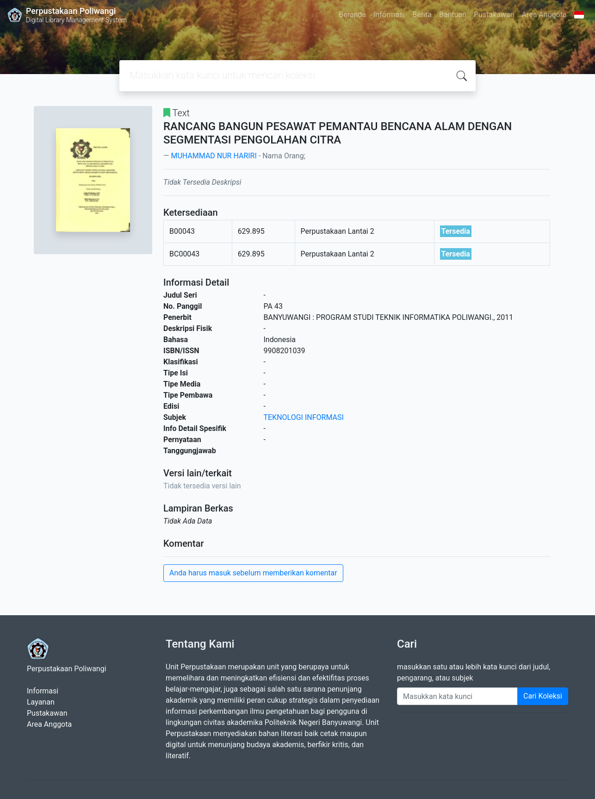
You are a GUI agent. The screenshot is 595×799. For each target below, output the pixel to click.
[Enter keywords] (457, 696)
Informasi (389, 14)
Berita (422, 14)
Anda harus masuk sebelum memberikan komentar (253, 572)
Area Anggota (544, 14)
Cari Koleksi (542, 696)
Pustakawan (494, 14)
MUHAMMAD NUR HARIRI (213, 155)
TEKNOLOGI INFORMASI (304, 417)
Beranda (352, 14)
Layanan (41, 702)
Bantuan (452, 14)
